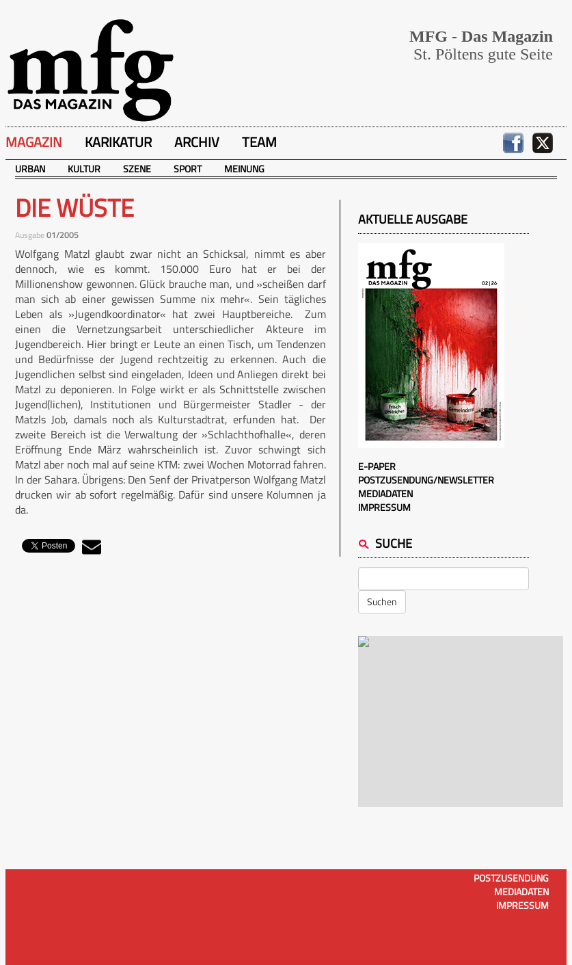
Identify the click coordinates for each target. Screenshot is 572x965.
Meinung (244, 168)
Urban (30, 168)
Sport (188, 168)
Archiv (196, 142)
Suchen (382, 601)
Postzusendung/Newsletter (426, 480)
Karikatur (118, 142)
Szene (137, 168)
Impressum (384, 507)
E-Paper (377, 466)
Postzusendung (511, 878)
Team (259, 142)
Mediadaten (385, 493)
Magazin (33, 142)
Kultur (84, 168)
